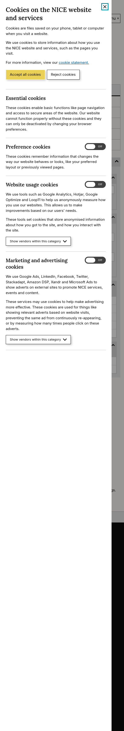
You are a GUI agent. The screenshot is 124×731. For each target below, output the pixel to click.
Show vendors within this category (38, 241)
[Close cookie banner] (105, 7)
